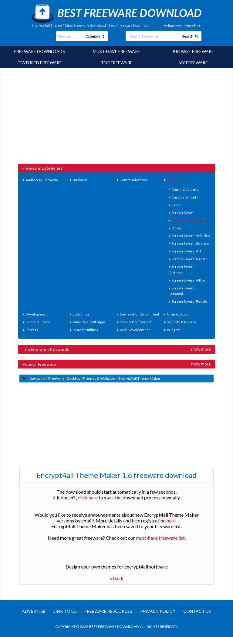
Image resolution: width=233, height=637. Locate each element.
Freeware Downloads (39, 51)
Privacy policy (157, 611)
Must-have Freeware (116, 51)
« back (116, 578)
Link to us (65, 611)
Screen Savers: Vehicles (190, 235)
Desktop (173, 180)
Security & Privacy (181, 322)
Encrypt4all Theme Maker (139, 378)
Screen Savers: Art (186, 251)
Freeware (56, 378)
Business (80, 180)
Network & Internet (135, 322)
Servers (31, 330)
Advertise (34, 611)
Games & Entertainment (139, 314)
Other (176, 228)
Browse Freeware (193, 51)
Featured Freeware (40, 62)
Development (36, 314)
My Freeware (193, 62)
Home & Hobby (37, 322)
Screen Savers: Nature (189, 259)
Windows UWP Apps (89, 322)
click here (88, 497)
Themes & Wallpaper (188, 220)
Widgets (174, 330)
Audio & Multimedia (41, 180)
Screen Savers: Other (188, 280)
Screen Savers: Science (190, 243)
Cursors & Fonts (184, 197)
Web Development (135, 330)
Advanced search (180, 25)
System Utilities (85, 330)
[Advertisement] (116, 118)
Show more (201, 349)
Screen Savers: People (189, 301)
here (171, 520)
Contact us (197, 611)
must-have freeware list (160, 538)
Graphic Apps (177, 314)
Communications (134, 180)
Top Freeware (117, 62)
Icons (175, 205)
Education (81, 314)
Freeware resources (108, 611)
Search (187, 36)
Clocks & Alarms (184, 189)
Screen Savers (182, 212)
